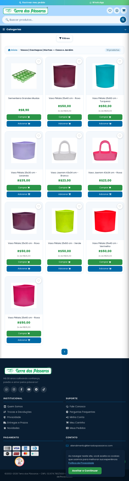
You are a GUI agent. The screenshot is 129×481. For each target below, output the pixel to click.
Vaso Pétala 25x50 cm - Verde (64, 243)
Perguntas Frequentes (80, 412)
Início (12, 50)
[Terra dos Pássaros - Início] (54, 10)
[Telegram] (36, 389)
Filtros (64, 38)
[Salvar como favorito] (38, 61)
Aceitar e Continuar (85, 470)
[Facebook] (21, 389)
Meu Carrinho (75, 422)
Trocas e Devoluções (17, 412)
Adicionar (24, 123)
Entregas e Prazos (15, 422)
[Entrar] (117, 10)
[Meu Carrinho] (124, 10)
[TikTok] (44, 389)
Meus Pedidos (75, 428)
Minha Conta (75, 417)
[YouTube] (29, 389)
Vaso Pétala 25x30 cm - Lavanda (24, 174)
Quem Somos (13, 406)
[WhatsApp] (6, 389)
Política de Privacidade (81, 463)
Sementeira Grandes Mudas (23, 98)
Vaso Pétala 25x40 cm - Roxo (64, 98)
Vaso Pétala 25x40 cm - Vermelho (105, 245)
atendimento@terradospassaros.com (89, 445)
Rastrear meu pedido (32, 2)
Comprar (24, 117)
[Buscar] (123, 20)
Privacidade (12, 417)
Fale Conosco (75, 406)
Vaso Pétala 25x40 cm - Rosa (24, 317)
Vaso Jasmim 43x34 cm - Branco (64, 174)
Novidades (11, 428)
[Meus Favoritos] (110, 10)
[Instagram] (14, 389)
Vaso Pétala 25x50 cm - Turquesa (105, 100)
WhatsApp (97, 2)
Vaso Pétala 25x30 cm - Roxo (24, 243)
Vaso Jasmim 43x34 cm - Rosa (105, 172)
